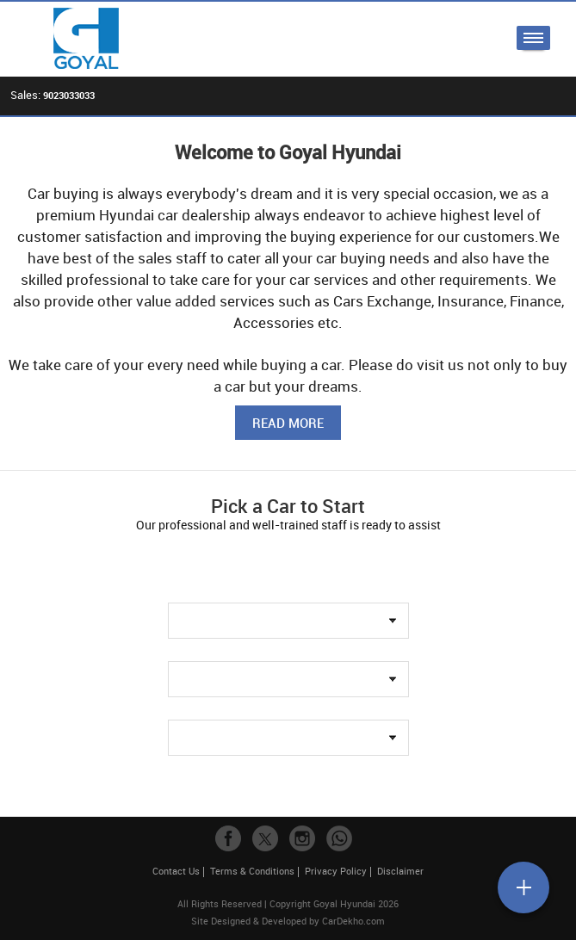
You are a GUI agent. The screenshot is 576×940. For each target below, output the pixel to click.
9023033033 (69, 95)
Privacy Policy (336, 870)
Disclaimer (400, 870)
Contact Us (176, 870)
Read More (288, 422)
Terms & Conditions (252, 870)
